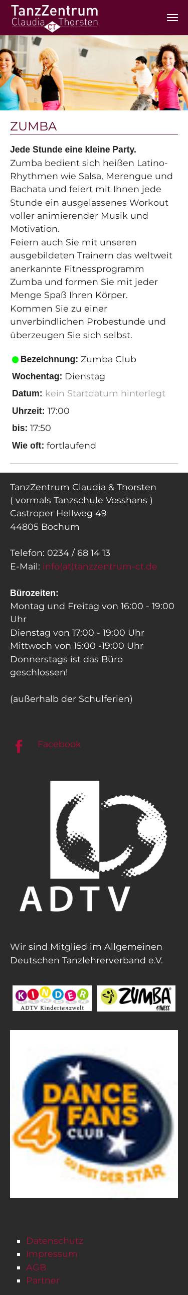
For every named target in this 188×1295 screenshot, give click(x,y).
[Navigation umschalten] (172, 17)
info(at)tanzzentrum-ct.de (100, 566)
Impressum (52, 1253)
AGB (36, 1267)
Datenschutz (54, 1240)
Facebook (59, 744)
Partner (43, 1280)
